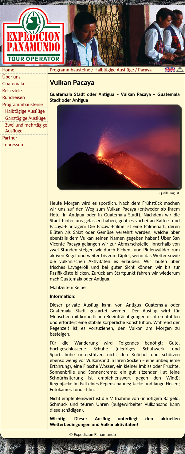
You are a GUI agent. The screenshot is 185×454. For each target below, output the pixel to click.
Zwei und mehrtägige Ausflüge (26, 128)
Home (8, 70)
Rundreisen (13, 97)
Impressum (13, 144)
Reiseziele (12, 90)
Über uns (11, 77)
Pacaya (145, 70)
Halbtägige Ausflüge (25, 111)
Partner (9, 138)
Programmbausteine (22, 104)
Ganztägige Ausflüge (25, 118)
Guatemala (13, 83)
